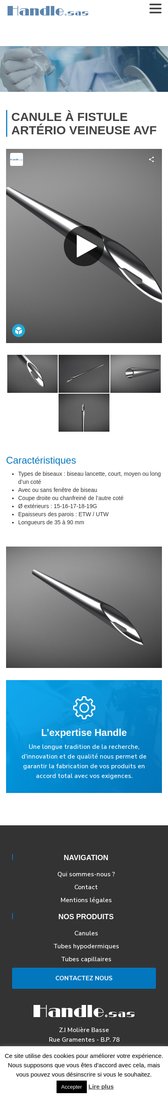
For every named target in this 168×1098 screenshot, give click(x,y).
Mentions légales (86, 900)
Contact (86, 887)
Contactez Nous (84, 978)
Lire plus (101, 1086)
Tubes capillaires (86, 959)
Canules (86, 933)
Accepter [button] (71, 1087)
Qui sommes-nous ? (86, 874)
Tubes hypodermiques (86, 946)
